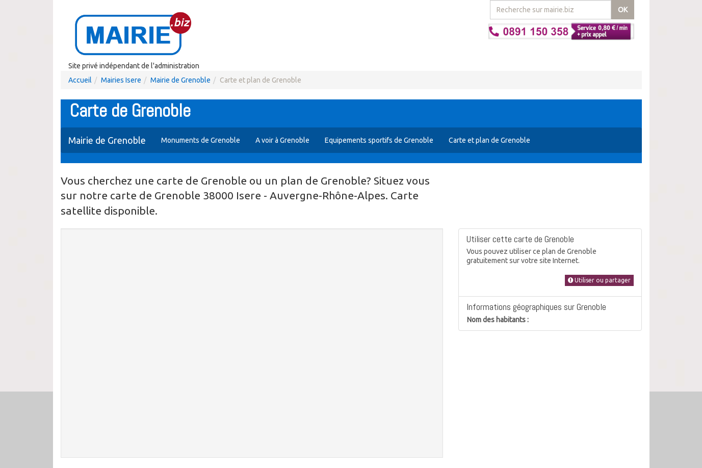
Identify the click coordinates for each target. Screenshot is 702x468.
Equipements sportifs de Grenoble (379, 140)
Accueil (80, 80)
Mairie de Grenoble (180, 80)
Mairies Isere (121, 80)
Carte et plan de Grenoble (489, 140)
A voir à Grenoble (282, 140)
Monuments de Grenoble (200, 140)
